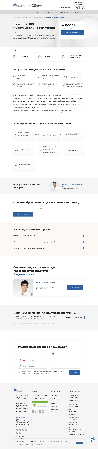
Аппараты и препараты (76, 434)
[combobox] (25, 360)
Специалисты (49, 12)
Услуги (22, 12)
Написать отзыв (23, 214)
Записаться (75, 287)
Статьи (52, 401)
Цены (36, 12)
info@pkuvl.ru (39, 399)
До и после (53, 406)
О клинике (53, 395)
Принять (79, 443)
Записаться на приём (72, 32)
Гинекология (73, 420)
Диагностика (73, 427)
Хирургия (72, 414)
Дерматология (73, 409)
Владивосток (79, 4)
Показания (46, 50)
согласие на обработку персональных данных (35, 373)
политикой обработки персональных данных (46, 371)
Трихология (72, 411)
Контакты (78, 12)
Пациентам (54, 409)
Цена (16, 50)
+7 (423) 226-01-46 (79, 3)
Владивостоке (22, 274)
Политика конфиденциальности (33, 444)
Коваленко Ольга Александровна (73, 184)
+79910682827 (20, 414)
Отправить (74, 372)
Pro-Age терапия (74, 417)
